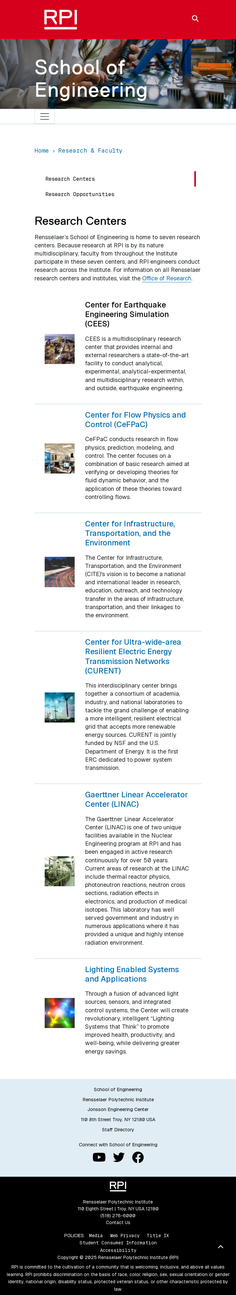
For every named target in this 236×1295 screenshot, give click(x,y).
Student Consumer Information (118, 1243)
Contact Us (118, 1222)
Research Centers (70, 178)
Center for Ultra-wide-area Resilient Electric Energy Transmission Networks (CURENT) (133, 656)
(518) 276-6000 (118, 1216)
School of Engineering (91, 78)
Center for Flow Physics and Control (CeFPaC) (135, 419)
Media (96, 1235)
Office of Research (166, 278)
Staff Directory (118, 1130)
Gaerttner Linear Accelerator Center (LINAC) (136, 799)
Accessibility (118, 1250)
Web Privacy (125, 1235)
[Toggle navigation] (45, 116)
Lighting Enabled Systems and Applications (132, 974)
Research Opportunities (80, 194)
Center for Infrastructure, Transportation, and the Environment (130, 533)
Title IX (158, 1235)
